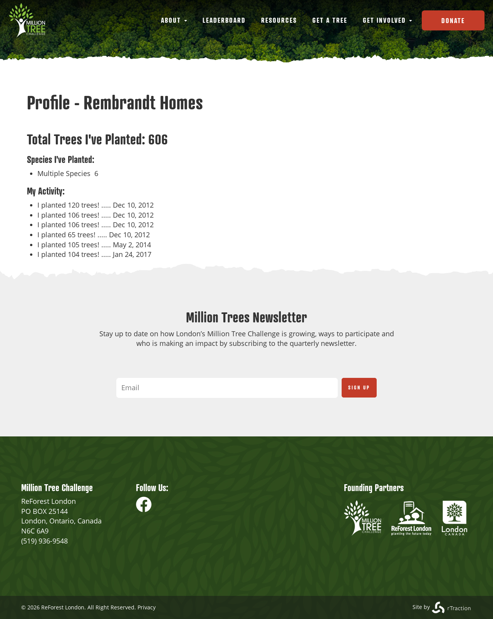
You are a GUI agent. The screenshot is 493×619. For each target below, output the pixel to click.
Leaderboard (224, 20)
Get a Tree (329, 20)
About (174, 20)
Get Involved (387, 20)
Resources (279, 20)
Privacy (147, 607)
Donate (453, 20)
